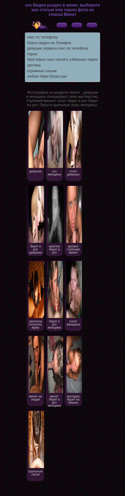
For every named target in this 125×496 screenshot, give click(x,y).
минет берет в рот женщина (54, 370)
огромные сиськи (42, 71)
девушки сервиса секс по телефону (57, 48)
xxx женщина (54, 143)
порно (32, 54)
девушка (35, 141)
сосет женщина (73, 293)
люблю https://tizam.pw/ (47, 76)
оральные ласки (35, 443)
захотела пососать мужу (35, 294)
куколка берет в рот (54, 219)
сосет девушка (73, 143)
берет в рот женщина (54, 294)
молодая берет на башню (73, 369)
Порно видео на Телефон (49, 43)
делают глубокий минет (73, 219)
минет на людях (35, 368)
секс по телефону (42, 37)
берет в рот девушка (35, 219)
